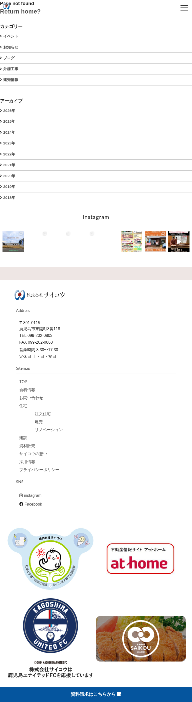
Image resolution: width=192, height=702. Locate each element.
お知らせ (10, 47)
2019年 (9, 186)
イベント (10, 36)
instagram (33, 495)
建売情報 (10, 79)
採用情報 (27, 462)
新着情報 (27, 390)
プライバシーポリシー (39, 470)
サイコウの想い (33, 454)
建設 (23, 438)
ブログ (8, 58)
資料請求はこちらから (96, 694)
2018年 (9, 197)
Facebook (33, 504)
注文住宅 (43, 414)
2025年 (9, 121)
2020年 (9, 176)
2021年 (9, 165)
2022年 (9, 154)
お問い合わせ (31, 398)
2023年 (9, 143)
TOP (23, 382)
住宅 (23, 406)
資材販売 (27, 446)
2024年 (9, 132)
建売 (39, 422)
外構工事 (10, 69)
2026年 (9, 110)
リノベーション (49, 430)
